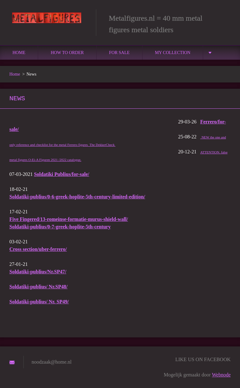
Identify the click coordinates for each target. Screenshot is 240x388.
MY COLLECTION (172, 52)
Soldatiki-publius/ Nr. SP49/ (39, 301)
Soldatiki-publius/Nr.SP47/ (37, 271)
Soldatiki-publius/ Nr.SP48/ (38, 286)
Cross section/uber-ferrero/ (38, 249)
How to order (67, 52)
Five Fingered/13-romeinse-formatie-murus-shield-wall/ (68, 219)
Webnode (221, 374)
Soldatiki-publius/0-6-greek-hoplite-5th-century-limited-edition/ (77, 196)
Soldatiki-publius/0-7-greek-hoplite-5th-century (60, 226)
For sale (119, 52)
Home (18, 52)
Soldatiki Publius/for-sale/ (61, 174)
